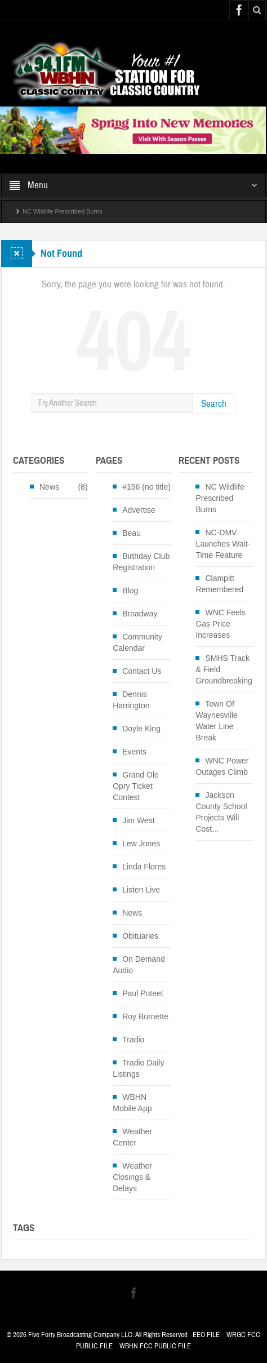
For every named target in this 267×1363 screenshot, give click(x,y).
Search (213, 404)
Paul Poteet (142, 993)
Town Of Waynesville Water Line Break (216, 720)
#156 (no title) (146, 486)
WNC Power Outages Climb (221, 766)
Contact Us (141, 671)
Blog (130, 590)
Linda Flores (144, 866)
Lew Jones (141, 843)
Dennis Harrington (131, 700)
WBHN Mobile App (132, 1103)
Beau (131, 533)
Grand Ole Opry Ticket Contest (136, 786)
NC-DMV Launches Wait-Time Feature (222, 544)
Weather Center (132, 1137)
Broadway (139, 613)
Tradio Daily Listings (138, 1068)
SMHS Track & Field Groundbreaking (223, 669)
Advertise (138, 509)
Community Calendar (137, 642)
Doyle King (141, 728)
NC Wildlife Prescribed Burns (63, 211)
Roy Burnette (145, 1016)
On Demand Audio (138, 964)
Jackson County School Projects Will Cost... (221, 812)
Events (134, 751)
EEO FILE (206, 1334)
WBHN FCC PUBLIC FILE (155, 1346)
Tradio (133, 1039)
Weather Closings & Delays (132, 1177)
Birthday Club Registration (141, 562)
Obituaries (140, 935)
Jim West (138, 820)
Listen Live (141, 889)
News (49, 486)
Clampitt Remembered (219, 584)
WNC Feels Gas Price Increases (220, 624)
